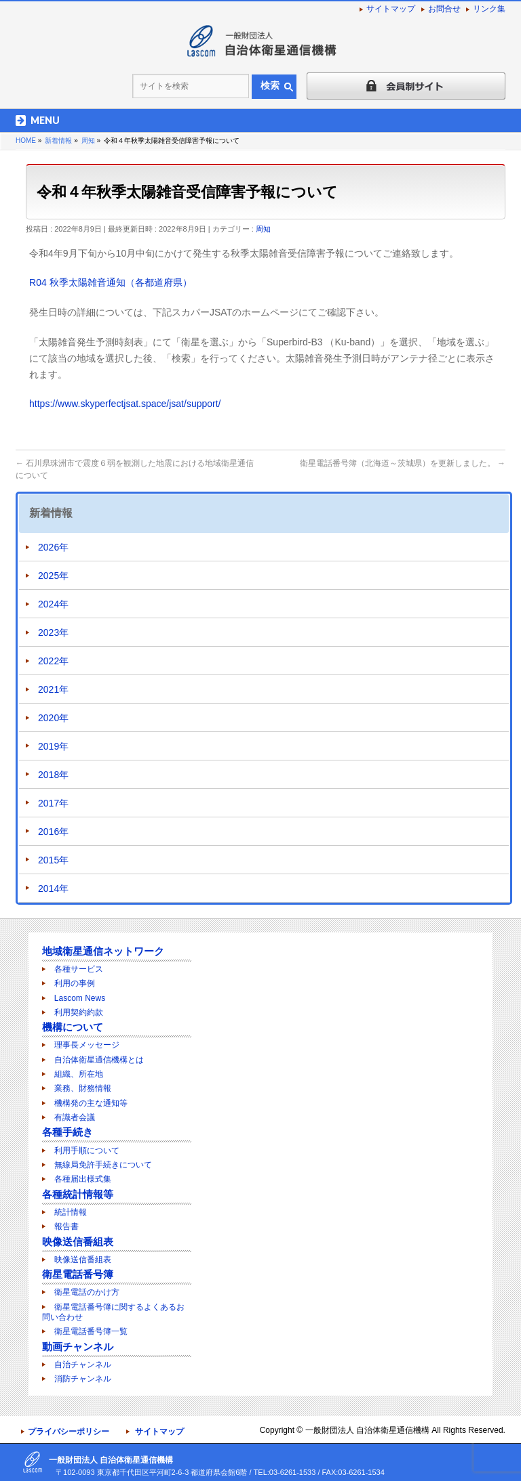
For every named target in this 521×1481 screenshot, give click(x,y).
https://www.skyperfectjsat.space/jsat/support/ (124, 403)
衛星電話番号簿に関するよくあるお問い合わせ (113, 1312)
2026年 (53, 547)
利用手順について (86, 1150)
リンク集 (489, 9)
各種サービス (78, 969)
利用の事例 (74, 983)
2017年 (53, 803)
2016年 (53, 831)
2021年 (53, 689)
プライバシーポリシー (68, 1431)
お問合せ (444, 9)
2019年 (53, 746)
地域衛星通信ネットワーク (103, 951)
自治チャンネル (82, 1364)
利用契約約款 (78, 1012)
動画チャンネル (77, 1346)
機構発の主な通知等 (91, 1103)
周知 (263, 229)
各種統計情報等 (77, 1194)
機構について (72, 1027)
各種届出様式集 (82, 1179)
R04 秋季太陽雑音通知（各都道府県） (110, 282)
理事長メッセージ (86, 1045)
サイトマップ (390, 9)
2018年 (53, 774)
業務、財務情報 (82, 1088)
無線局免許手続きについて (103, 1164)
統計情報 (70, 1212)
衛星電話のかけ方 (86, 1292)
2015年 (53, 860)
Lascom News (79, 998)
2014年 (53, 888)
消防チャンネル (82, 1378)
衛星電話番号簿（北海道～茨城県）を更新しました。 (402, 463)
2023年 (53, 632)
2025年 (53, 575)
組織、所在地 (78, 1074)
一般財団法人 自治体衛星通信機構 (367, 1430)
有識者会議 (74, 1117)
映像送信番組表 (77, 1241)
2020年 (53, 717)
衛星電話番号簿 (77, 1274)
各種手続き (67, 1132)
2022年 (53, 661)
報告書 (66, 1226)
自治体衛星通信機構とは (99, 1060)
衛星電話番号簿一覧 (91, 1331)
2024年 (53, 604)
